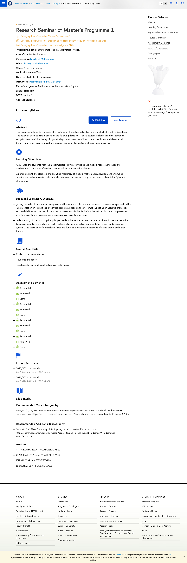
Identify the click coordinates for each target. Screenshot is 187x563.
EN (165, 3)
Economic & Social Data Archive (156, 525)
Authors (152, 58)
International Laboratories (112, 501)
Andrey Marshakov (52, 81)
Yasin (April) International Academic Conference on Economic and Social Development (117, 533)
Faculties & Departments (27, 516)
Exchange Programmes (68, 521)
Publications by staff (151, 501)
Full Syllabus (98, 120)
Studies (63, 496)
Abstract (152, 22)
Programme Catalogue (68, 506)
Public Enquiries (23, 543)
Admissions (63, 501)
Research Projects (108, 511)
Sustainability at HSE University (30, 511)
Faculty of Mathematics (42, 58)
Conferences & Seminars (111, 521)
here (119, 555)
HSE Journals (147, 506)
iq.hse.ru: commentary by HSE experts (159, 516)
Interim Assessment (158, 48)
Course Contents (157, 37)
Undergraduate (65, 511)
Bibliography (154, 53)
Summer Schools (65, 530)
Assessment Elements (159, 42)
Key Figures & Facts (25, 506)
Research (106, 496)
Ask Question (121, 120)
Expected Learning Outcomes (163, 32)
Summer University (66, 525)
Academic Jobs (106, 525)
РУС (161, 3)
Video (144, 530)
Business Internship (66, 540)
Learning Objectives (158, 27)
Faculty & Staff (23, 525)
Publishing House (149, 511)
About (20, 496)
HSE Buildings (22, 530)
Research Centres (108, 506)
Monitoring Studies (109, 516)
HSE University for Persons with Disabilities (30, 536)
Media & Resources (154, 496)
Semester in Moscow (67, 535)
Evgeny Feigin (35, 81)
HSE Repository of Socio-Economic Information (158, 536)
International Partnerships (28, 521)
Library (145, 521)
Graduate (62, 516)
